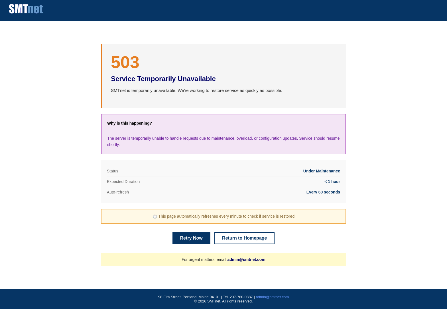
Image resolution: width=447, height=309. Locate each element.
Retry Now (191, 238)
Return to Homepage (244, 238)
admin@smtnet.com (246, 259)
